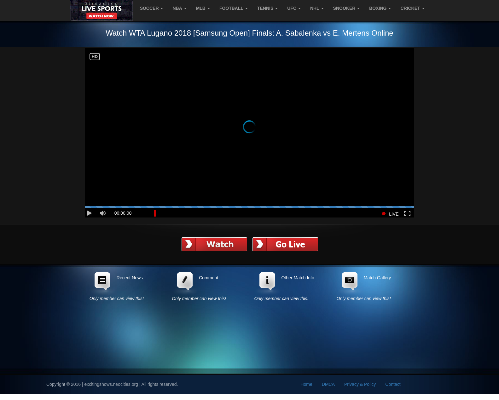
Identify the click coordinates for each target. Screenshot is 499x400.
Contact (392, 384)
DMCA (328, 384)
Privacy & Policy (360, 384)
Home (306, 384)
